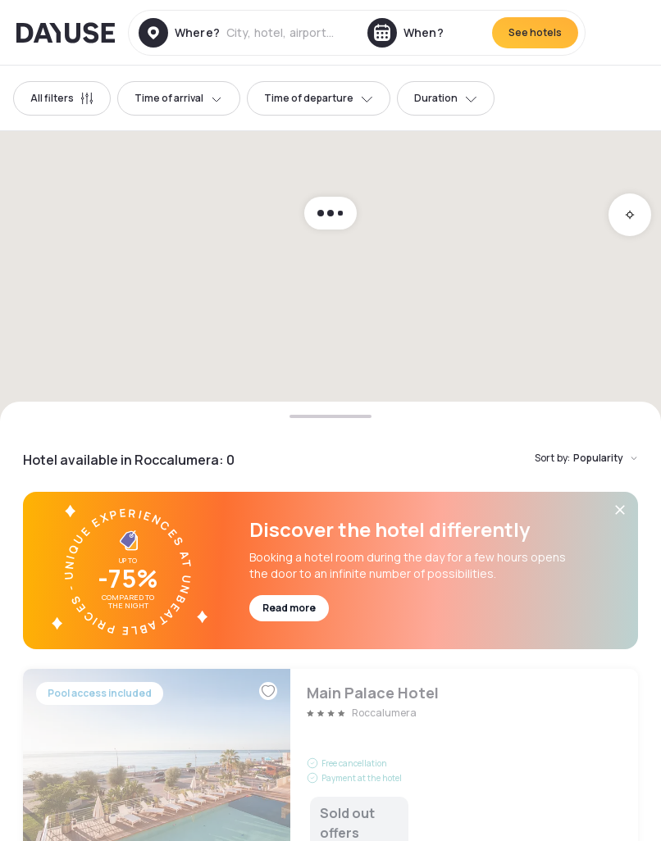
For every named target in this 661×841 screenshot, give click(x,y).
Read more (289, 608)
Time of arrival (178, 98)
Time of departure (318, 98)
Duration (445, 98)
